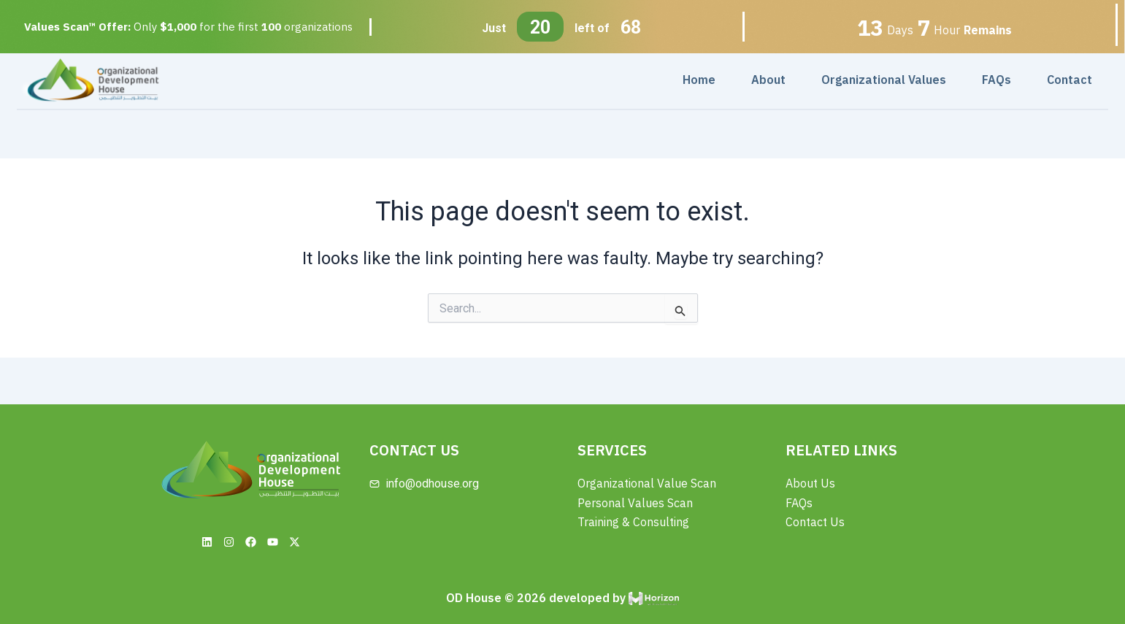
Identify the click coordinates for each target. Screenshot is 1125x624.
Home (699, 80)
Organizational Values (883, 80)
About (768, 80)
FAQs (996, 80)
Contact (1069, 80)
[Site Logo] (92, 79)
